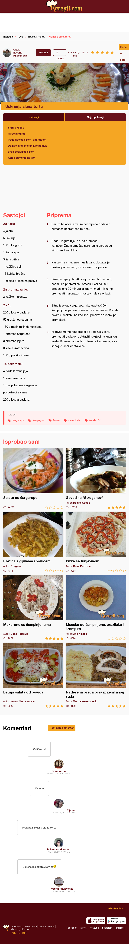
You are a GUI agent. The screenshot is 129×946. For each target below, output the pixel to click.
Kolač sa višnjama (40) (21, 157)
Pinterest (120, 929)
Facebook (72, 929)
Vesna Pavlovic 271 (63, 890)
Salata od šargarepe (33, 478)
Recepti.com (64, 6)
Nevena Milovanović (20, 54)
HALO (24, 934)
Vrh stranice (115, 909)
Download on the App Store (95, 922)
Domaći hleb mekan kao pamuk (27, 145)
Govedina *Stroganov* (96, 478)
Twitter (83, 929)
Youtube (94, 929)
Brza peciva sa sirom (21, 151)
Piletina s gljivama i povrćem (33, 542)
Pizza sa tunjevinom (96, 542)
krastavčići (95, 420)
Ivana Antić (59, 771)
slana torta (74, 420)
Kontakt (25, 930)
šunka (56, 420)
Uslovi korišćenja (47, 928)
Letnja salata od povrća (33, 675)
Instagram (107, 929)
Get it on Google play (116, 922)
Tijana (71, 810)
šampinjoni (38, 420)
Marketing (15, 930)
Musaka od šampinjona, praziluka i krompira (96, 607)
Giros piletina (16, 133)
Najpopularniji (95, 117)
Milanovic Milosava (59, 850)
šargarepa (18, 420)
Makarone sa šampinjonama (33, 607)
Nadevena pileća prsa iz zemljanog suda (96, 675)
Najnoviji (34, 117)
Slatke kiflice (16, 127)
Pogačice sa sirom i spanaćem (27, 139)
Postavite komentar (62, 727)
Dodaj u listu (123, 47)
